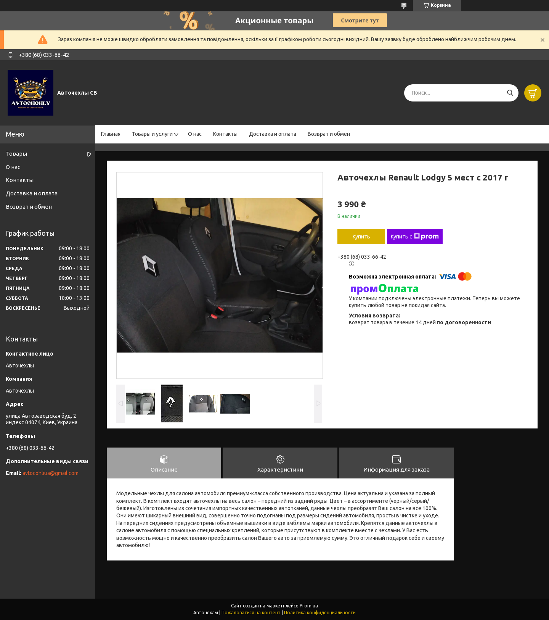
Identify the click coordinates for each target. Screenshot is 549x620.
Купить (361, 237)
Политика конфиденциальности (320, 612)
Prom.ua (309, 605)
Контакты (225, 134)
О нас (195, 134)
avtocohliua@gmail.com (50, 473)
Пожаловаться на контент (251, 612)
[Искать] (509, 92)
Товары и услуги (152, 134)
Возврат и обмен (329, 134)
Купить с (415, 236)
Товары (16, 153)
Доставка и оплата (272, 134)
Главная (110, 134)
